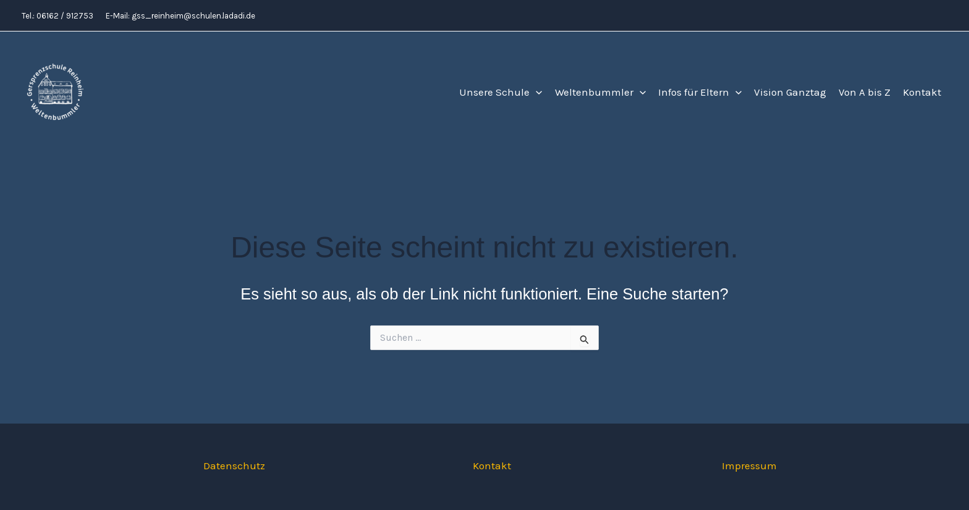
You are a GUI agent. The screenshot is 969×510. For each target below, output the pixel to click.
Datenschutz (234, 465)
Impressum (749, 465)
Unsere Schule (500, 92)
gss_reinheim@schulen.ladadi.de (193, 15)
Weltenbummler (600, 92)
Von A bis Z (865, 92)
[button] (536, 92)
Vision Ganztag (790, 92)
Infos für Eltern (700, 92)
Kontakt (922, 92)
